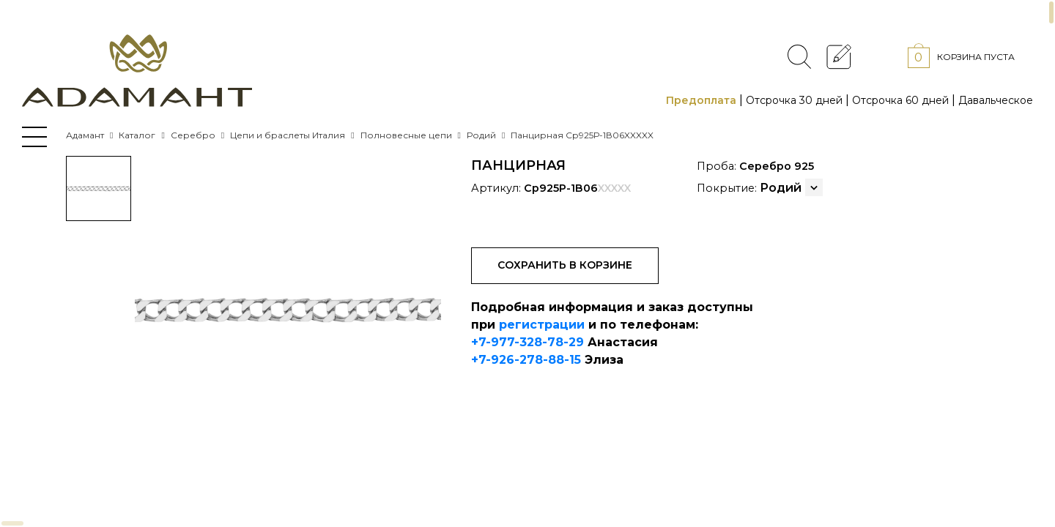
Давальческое (995, 100)
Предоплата (701, 100)
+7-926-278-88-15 (526, 360)
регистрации (542, 325)
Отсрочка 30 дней (794, 100)
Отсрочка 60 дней (900, 100)
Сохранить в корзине (564, 265)
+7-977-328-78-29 (527, 342)
